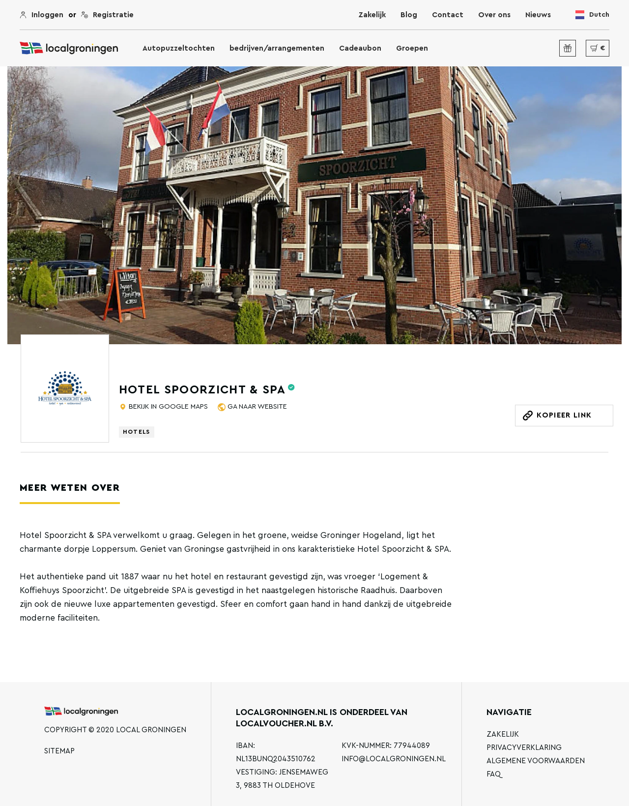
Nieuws (538, 15)
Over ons (494, 15)
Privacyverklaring (524, 747)
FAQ (493, 774)
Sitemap (59, 751)
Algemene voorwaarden (535, 761)
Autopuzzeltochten (179, 48)
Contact (447, 15)
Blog (408, 15)
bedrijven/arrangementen (276, 48)
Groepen (412, 48)
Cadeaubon (360, 48)
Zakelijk (372, 15)
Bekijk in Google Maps (167, 406)
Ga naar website (256, 406)
